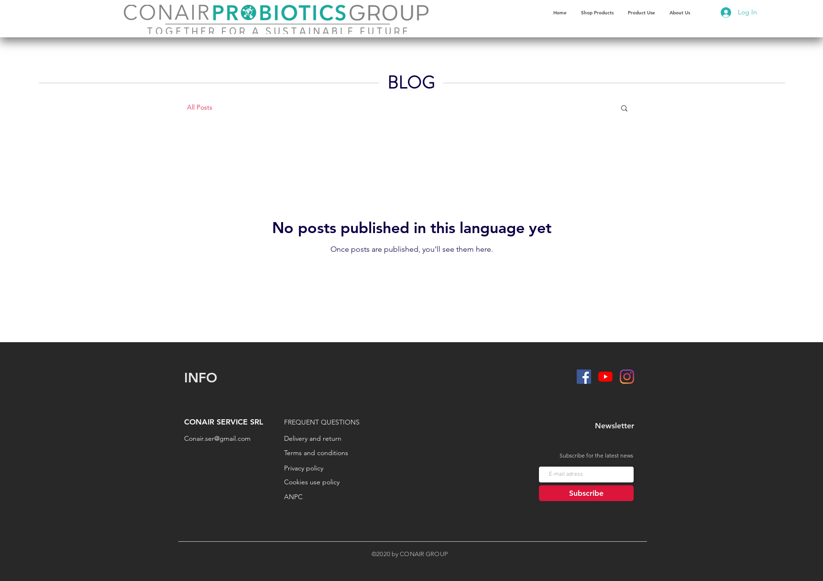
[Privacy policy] (336, 468)
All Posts (199, 107)
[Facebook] (584, 376)
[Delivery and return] (318, 439)
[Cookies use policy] (338, 482)
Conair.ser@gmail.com (217, 438)
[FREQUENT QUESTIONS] (330, 422)
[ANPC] (326, 497)
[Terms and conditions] (319, 453)
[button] (641, 13)
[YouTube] (605, 376)
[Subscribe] (586, 493)
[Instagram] (627, 376)
